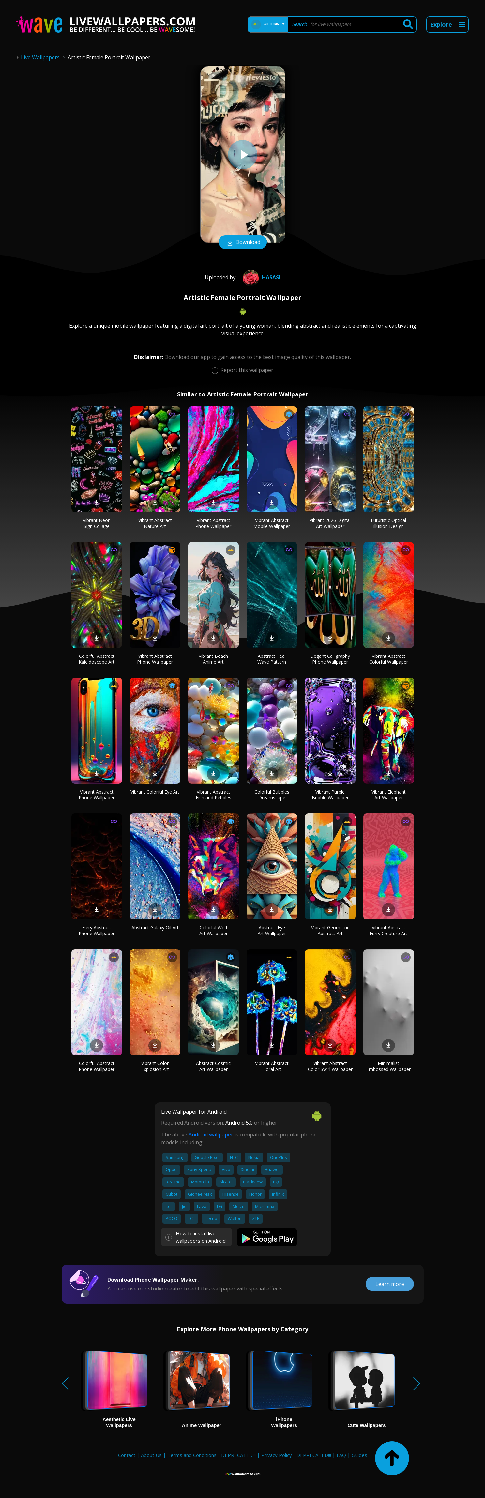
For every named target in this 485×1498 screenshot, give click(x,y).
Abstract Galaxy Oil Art (155, 927)
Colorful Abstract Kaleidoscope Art (96, 659)
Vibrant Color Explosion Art (155, 1066)
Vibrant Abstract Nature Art (155, 523)
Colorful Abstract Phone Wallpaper (96, 1066)
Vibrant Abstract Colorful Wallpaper (388, 659)
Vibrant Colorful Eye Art (154, 792)
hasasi (260, 277)
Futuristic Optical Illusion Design (388, 523)
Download (242, 243)
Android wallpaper (211, 1134)
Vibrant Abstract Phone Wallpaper (213, 523)
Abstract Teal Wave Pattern (271, 659)
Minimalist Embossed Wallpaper (388, 1066)
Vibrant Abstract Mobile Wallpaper (271, 523)
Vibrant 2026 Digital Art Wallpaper (330, 523)
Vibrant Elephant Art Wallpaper (388, 795)
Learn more (389, 1284)
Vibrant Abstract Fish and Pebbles (213, 795)
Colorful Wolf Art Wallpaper (213, 930)
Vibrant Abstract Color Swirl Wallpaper (330, 1066)
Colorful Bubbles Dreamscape (271, 795)
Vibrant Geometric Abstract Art (330, 930)
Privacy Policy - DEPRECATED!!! (296, 1455)
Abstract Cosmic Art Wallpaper (213, 1066)
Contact (126, 1455)
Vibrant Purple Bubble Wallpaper (330, 795)
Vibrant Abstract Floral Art (272, 1066)
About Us (151, 1455)
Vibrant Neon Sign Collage (97, 523)
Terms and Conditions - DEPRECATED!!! (211, 1455)
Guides (359, 1455)
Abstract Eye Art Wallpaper (272, 930)
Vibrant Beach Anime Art (213, 659)
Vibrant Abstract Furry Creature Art (388, 930)
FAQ (341, 1455)
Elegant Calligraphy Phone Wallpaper (330, 659)
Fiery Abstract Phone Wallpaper (96, 930)
